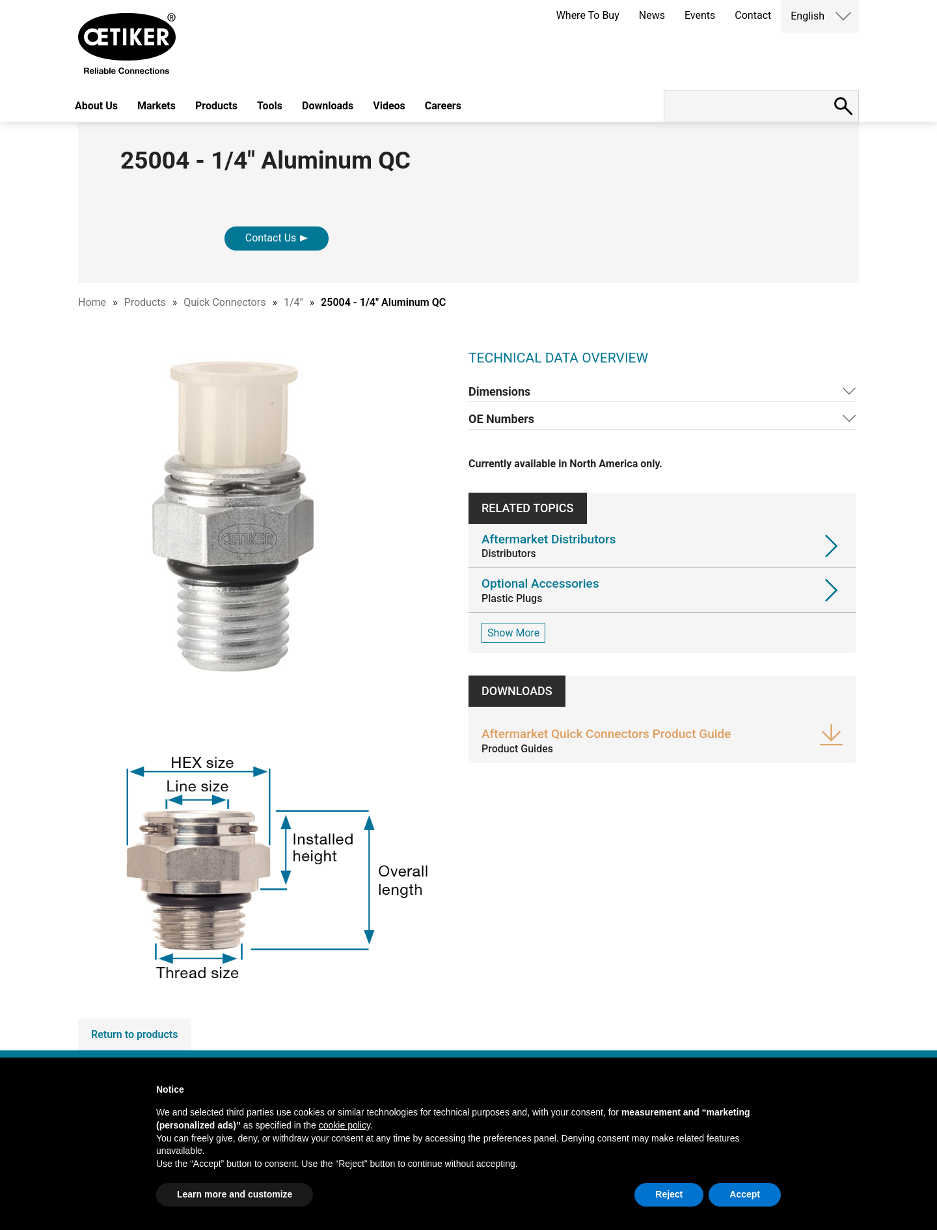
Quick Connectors (224, 302)
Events (700, 15)
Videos (389, 106)
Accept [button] (744, 1194)
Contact (753, 15)
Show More (513, 633)
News (652, 15)
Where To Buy (587, 15)
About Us (96, 106)
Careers (443, 106)
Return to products (134, 1034)
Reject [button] (669, 1194)
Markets (156, 106)
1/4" (293, 302)
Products (216, 106)
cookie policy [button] (344, 1125)
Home (92, 302)
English (807, 16)
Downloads (327, 106)
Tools (269, 106)
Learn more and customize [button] (234, 1194)
